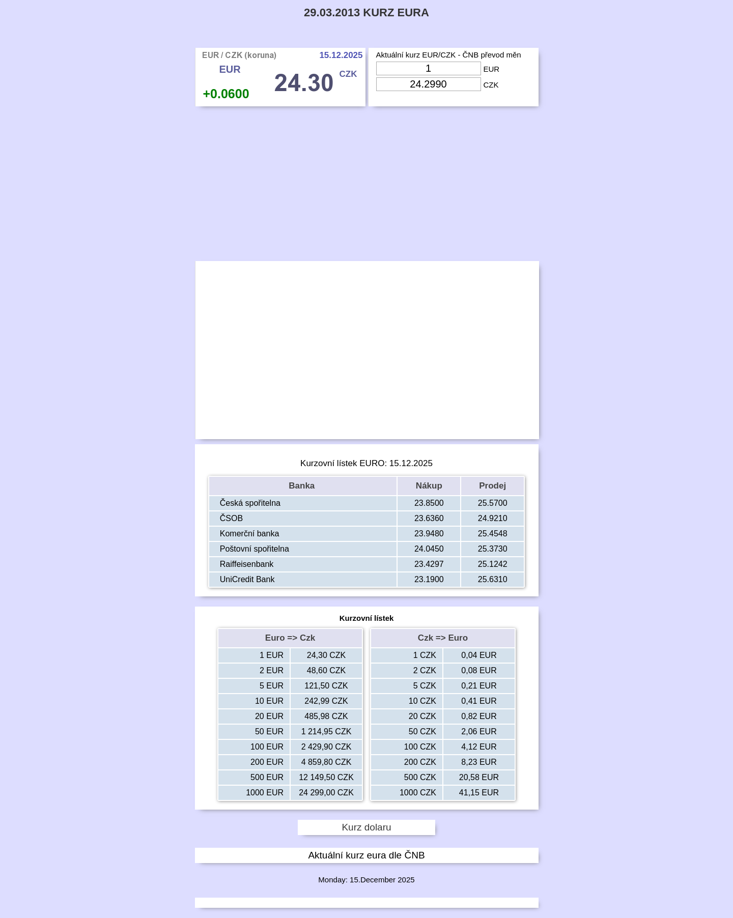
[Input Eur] (428, 68)
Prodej (492, 486)
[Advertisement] (367, 186)
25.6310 (493, 579)
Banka (303, 486)
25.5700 (493, 503)
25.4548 (493, 533)
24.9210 (493, 518)
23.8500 (429, 503)
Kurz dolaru (366, 827)
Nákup (429, 486)
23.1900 (429, 579)
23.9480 (429, 533)
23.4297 (429, 564)
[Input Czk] (428, 84)
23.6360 (429, 518)
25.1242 (493, 564)
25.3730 (493, 548)
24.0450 (429, 548)
